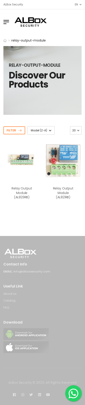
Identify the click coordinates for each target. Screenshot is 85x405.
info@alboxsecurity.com (31, 271)
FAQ (6, 307)
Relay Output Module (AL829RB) (22, 192)
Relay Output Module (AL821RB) (63, 192)
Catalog (9, 300)
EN (76, 4)
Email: (8, 271)
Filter (11, 130)
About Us (10, 294)
